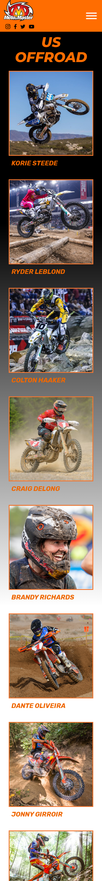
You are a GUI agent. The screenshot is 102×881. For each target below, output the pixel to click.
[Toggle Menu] (91, 16)
